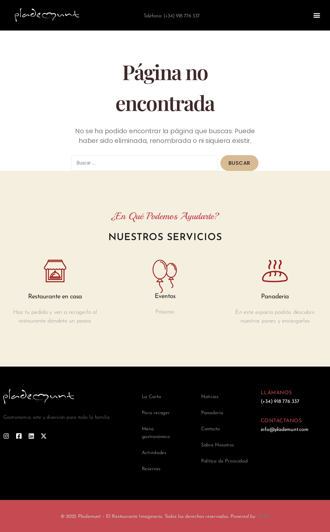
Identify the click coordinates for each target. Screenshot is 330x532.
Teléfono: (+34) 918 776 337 (171, 16)
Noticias (209, 397)
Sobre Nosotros (217, 445)
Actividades (154, 453)
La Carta (151, 397)
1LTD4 (263, 516)
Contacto (210, 429)
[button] (316, 15)
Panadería (212, 413)
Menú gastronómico (156, 433)
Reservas (151, 469)
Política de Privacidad (224, 461)
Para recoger (156, 413)
